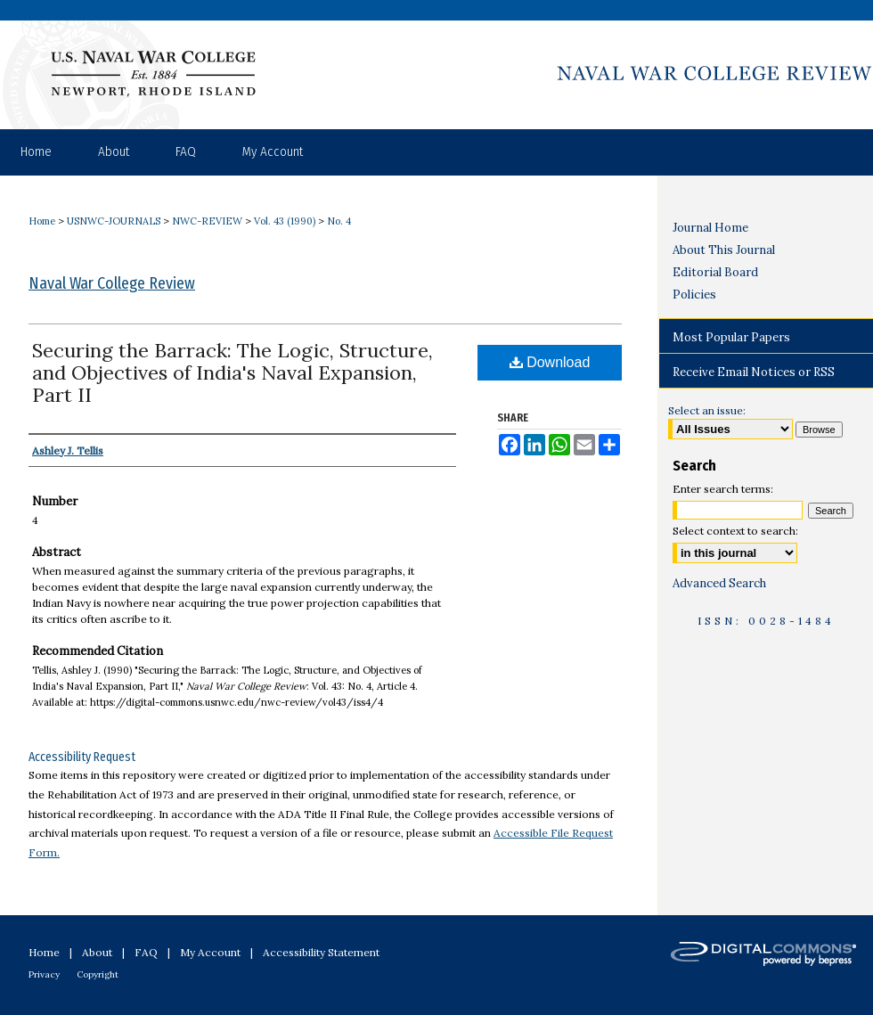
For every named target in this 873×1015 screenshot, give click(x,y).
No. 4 (339, 221)
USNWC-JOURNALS (113, 221)
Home (42, 221)
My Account (210, 952)
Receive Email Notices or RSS (754, 372)
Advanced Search (719, 583)
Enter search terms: (723, 488)
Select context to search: (735, 530)
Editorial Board (715, 272)
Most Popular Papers (731, 337)
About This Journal (724, 250)
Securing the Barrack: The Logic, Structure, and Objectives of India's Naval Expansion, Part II (232, 372)
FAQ (146, 952)
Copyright (97, 974)
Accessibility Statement (321, 952)
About (97, 952)
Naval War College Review (112, 283)
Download (550, 362)
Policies (694, 294)
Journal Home (710, 227)
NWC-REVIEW (207, 221)
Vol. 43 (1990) (284, 221)
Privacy (44, 974)
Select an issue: (707, 410)
